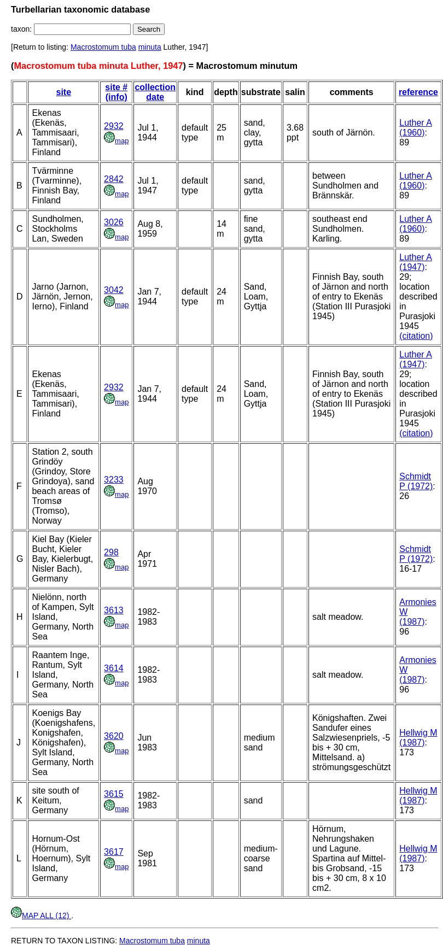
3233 (114, 479)
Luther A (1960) (415, 127)
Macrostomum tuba (103, 47)
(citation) (416, 336)
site (63, 92)
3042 (114, 290)
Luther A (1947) (415, 262)
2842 (114, 179)
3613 (114, 610)
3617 (114, 851)
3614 (114, 668)
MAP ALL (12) (41, 915)
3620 (114, 736)
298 (111, 552)
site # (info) (116, 92)
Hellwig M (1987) (418, 737)
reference (418, 92)
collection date (155, 92)
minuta (149, 47)
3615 (114, 794)
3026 (114, 222)
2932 (114, 126)
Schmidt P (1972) (416, 481)
